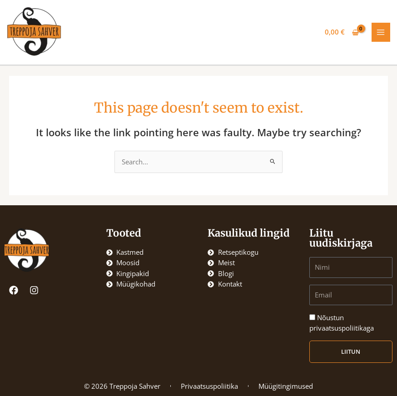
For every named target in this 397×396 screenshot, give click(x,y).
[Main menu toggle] (381, 32)
